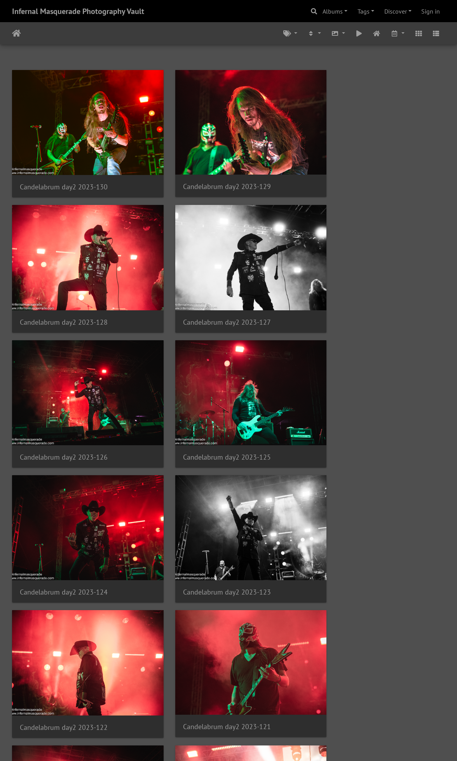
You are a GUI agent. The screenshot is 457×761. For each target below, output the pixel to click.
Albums (333, 11)
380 (202, 715)
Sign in (430, 11)
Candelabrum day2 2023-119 (360, 550)
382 (247, 715)
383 (270, 715)
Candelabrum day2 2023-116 (360, 675)
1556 (315, 715)
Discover (395, 11)
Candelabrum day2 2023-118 (64, 675)
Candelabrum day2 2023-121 (64, 550)
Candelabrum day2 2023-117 (212, 675)
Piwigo (244, 745)
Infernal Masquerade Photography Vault (78, 11)
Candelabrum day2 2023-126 (212, 301)
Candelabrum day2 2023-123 (212, 426)
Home (16, 33)
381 (225, 715)
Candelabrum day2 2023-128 (360, 177)
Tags (364, 11)
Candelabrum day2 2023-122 (360, 426)
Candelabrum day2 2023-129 (212, 176)
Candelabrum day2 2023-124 (64, 426)
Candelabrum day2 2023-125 (360, 301)
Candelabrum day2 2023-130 (64, 177)
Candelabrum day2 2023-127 (64, 301)
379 (179, 715)
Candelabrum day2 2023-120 (212, 551)
